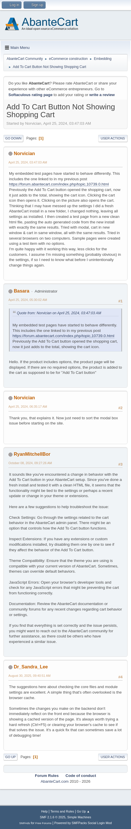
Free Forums (43, 823)
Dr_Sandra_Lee (31, 666)
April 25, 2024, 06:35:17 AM (27, 406)
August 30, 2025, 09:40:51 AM (29, 675)
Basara (21, 290)
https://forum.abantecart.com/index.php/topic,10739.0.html (59, 184)
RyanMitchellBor (32, 454)
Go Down (13, 138)
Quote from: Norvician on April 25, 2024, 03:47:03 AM (59, 313)
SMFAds (24, 823)
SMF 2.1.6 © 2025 (52, 817)
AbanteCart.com (55, 781)
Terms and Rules (62, 811)
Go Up (10, 757)
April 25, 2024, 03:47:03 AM (27, 162)
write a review (102, 95)
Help (44, 811)
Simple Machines (79, 817)
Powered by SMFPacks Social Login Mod (83, 823)
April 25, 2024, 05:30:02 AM (27, 300)
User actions (113, 138)
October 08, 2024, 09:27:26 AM (30, 463)
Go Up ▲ (83, 811)
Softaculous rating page (30, 95)
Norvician (24, 153)
